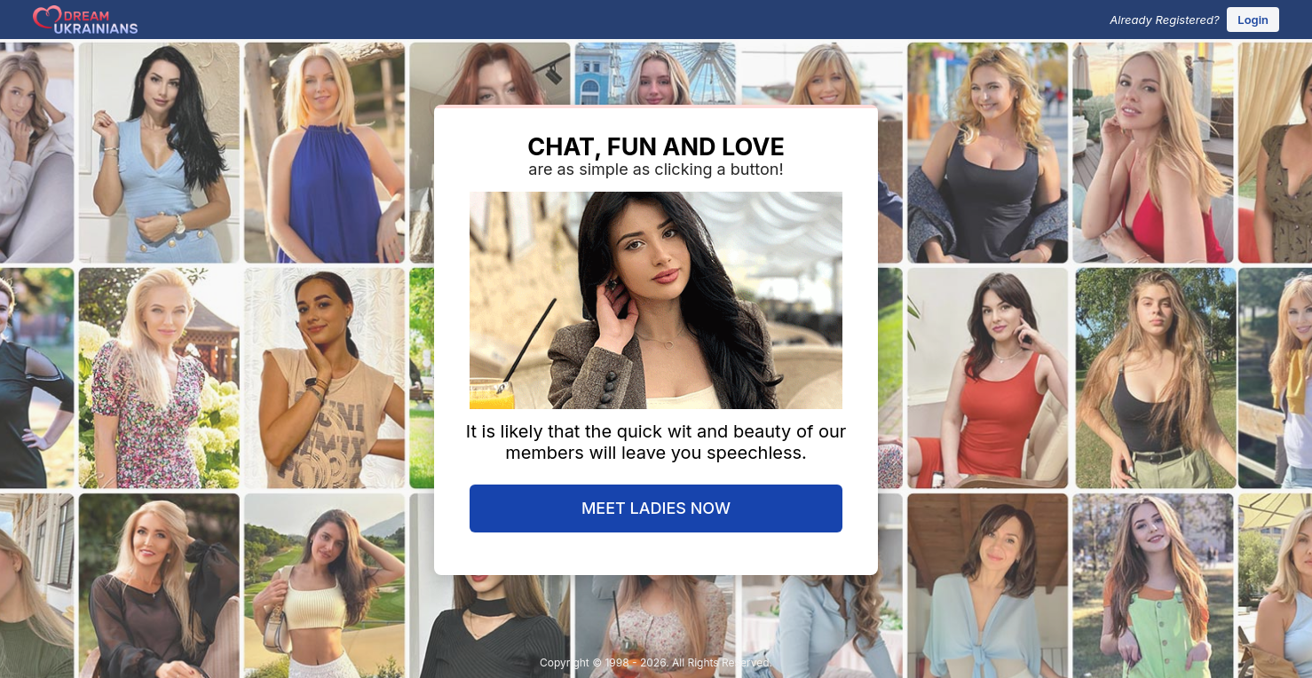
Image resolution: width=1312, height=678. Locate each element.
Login (1253, 19)
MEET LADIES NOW (656, 508)
